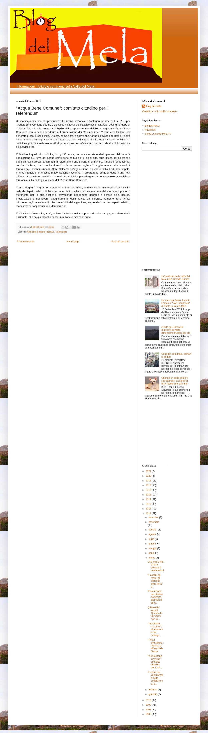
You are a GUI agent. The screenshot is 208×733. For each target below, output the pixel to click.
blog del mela (153, 106)
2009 (149, 704)
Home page (73, 241)
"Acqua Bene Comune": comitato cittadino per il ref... (155, 662)
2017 (149, 485)
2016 (149, 490)
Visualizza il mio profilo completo (159, 111)
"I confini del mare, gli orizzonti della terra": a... (155, 581)
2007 (149, 714)
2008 (149, 709)
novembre (154, 522)
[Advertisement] (154, 181)
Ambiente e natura (36, 232)
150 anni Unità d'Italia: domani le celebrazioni (156, 566)
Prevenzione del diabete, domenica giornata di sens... (155, 597)
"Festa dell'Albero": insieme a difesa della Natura (156, 645)
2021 (149, 471)
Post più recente (25, 241)
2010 (149, 700)
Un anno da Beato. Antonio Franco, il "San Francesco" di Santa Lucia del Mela (175, 303)
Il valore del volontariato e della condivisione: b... (155, 678)
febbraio (153, 689)
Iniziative (50, 232)
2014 (149, 499)
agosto (152, 534)
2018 (149, 480)
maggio (153, 548)
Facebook (150, 129)
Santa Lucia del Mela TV (158, 133)
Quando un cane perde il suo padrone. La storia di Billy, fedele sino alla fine (174, 380)
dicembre (154, 517)
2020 (149, 475)
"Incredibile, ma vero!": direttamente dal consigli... (155, 629)
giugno (152, 543)
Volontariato (61, 232)
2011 (149, 513)
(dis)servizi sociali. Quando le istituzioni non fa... (155, 613)
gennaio (153, 694)
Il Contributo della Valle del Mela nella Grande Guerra (175, 278)
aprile (152, 553)
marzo (152, 557)
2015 (149, 494)
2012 (149, 508)
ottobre (153, 529)
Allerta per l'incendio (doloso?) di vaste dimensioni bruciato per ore (175, 330)
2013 (149, 504)
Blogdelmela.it (152, 125)
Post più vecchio (120, 241)
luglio (152, 539)
